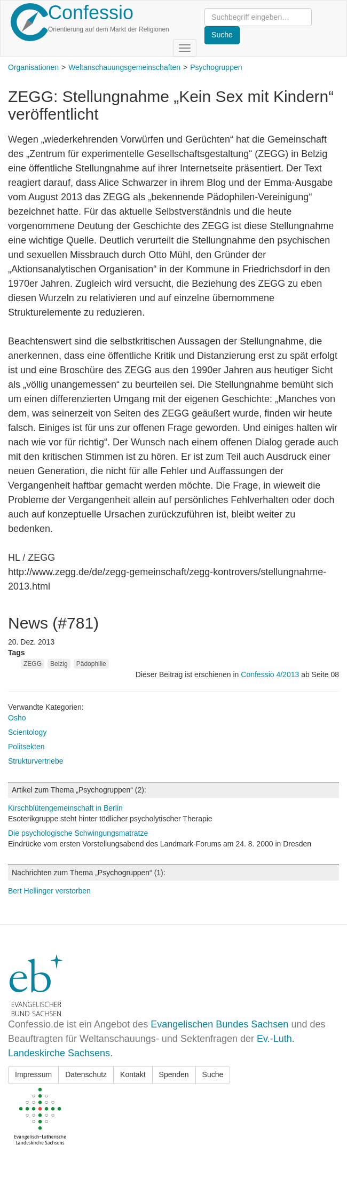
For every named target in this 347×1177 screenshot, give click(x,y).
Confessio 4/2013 (271, 674)
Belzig (59, 664)
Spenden (174, 1074)
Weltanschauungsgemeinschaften (124, 67)
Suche (213, 1074)
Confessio (90, 12)
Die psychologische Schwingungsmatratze (78, 833)
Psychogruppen (216, 67)
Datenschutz (86, 1074)
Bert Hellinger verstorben (49, 890)
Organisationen (33, 67)
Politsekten (26, 746)
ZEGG (32, 664)
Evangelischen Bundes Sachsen (219, 1024)
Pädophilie (91, 664)
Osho (17, 717)
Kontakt (132, 1074)
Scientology (27, 732)
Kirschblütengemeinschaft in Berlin (65, 808)
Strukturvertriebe (35, 761)
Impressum (33, 1074)
